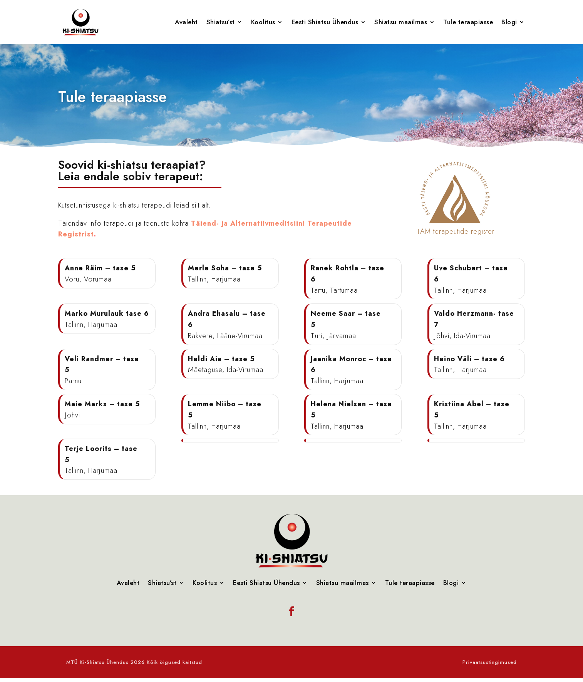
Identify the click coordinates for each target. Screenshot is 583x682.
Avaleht (186, 22)
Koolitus (263, 22)
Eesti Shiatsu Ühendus (325, 22)
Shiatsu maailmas (400, 22)
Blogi (509, 22)
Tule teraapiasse (468, 22)
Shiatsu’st (220, 22)
